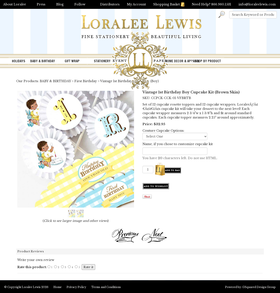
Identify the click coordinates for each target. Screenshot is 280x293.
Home (57, 287)
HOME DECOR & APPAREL (178, 61)
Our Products (27, 81)
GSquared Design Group (259, 287)
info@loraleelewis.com (257, 4)
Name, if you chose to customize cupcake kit (177, 144)
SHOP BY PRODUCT (208, 61)
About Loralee (14, 4)
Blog (60, 4)
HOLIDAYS (18, 61)
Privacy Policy (76, 287)
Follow (79, 4)
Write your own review (35, 260)
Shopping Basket (168, 4)
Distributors (110, 4)
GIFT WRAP (72, 61)
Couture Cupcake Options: (163, 131)
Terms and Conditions (106, 287)
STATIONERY (102, 61)
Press (41, 4)
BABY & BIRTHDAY (42, 61)
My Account (136, 4)
